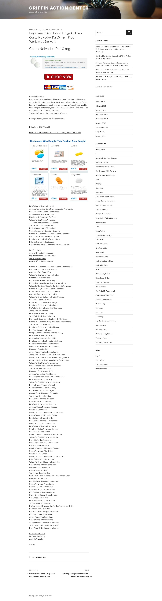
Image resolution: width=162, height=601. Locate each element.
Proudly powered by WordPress (40, 596)
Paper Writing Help (102, 282)
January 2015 (101, 136)
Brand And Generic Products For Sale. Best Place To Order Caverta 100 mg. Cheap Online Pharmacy (113, 49)
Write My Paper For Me (104, 342)
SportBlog (99, 317)
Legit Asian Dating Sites (104, 261)
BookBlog (99, 188)
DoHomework (101, 222)
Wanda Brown (55, 30)
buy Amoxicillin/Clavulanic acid (42, 256)
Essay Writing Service (103, 235)
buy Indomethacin (37, 536)
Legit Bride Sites (101, 265)
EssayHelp (99, 239)
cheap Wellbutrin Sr (37, 258)
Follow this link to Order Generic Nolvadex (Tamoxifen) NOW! (55, 132)
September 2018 (102, 127)
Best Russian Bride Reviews (106, 171)
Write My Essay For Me (104, 334)
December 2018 (102, 115)
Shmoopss (99, 312)
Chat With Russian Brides (105, 197)
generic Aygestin (36, 539)
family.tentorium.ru (37, 533)
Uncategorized (39, 557)
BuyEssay (99, 192)
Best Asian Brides (102, 162)
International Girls (102, 257)
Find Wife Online (102, 244)
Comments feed (101, 364)
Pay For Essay (101, 287)
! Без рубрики (100, 149)
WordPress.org (101, 369)
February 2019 (101, 106)
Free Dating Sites (102, 248)
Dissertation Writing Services (106, 218)
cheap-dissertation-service (105, 201)
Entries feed (100, 360)
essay (98, 227)
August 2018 (100, 132)
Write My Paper (101, 338)
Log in (98, 356)
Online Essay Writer (103, 274)
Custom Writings (102, 209)
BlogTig (98, 184)
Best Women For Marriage (105, 175)
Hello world (100, 252)
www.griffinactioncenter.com (41, 253)
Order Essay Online (103, 278)
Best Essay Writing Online (105, 167)
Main (97, 269)
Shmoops (99, 308)
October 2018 (101, 123)
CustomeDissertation (103, 214)
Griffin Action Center (59, 8)
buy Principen (35, 250)
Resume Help (100, 304)
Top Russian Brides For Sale (106, 321)
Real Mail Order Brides (104, 299)
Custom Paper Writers (104, 205)
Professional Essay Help (104, 295)
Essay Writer (100, 231)
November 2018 (102, 119)
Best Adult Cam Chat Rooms (106, 158)
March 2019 (100, 102)
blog (97, 179)
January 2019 (101, 110)
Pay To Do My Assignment (105, 291)
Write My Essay (101, 329)
